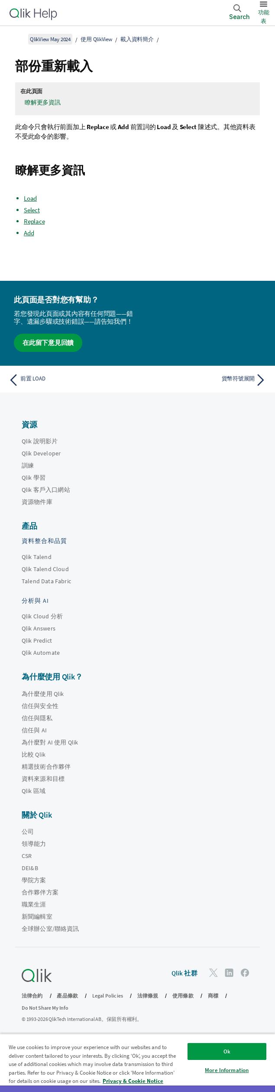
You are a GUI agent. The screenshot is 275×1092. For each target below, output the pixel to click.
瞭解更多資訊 (43, 102)
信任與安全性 (40, 706)
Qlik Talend (37, 557)
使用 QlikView (96, 39)
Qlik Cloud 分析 (42, 616)
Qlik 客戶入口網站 (46, 490)
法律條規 (148, 995)
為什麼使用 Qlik (43, 694)
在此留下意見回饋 (48, 342)
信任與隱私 (37, 718)
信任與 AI (34, 730)
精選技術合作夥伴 (46, 766)
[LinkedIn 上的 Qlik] (229, 972)
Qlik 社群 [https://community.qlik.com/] (184, 973)
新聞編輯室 (37, 916)
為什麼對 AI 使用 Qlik (50, 742)
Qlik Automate (41, 652)
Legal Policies (107, 995)
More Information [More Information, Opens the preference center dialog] (227, 1070)
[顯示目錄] (17, 39)
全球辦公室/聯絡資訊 (50, 929)
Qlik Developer (41, 453)
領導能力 (34, 844)
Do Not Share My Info (45, 1007)
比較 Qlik (33, 754)
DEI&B (30, 868)
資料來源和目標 (43, 779)
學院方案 (34, 880)
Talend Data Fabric (46, 581)
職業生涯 (34, 904)
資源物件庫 (37, 502)
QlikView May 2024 (50, 39)
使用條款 (183, 995)
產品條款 (67, 995)
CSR (27, 856)
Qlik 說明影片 (40, 441)
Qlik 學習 (33, 477)
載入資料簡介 (137, 39)
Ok (226, 1051)
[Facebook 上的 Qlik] (245, 972)
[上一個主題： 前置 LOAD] (70, 380)
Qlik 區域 (33, 791)
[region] (137, 1063)
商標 (213, 995)
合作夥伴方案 (40, 892)
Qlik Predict (37, 640)
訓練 (28, 465)
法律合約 (32, 995)
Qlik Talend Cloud (45, 569)
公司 (28, 831)
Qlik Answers (38, 628)
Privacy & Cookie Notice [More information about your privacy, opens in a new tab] (133, 1081)
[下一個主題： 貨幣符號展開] (204, 380)
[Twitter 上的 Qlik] (213, 972)
